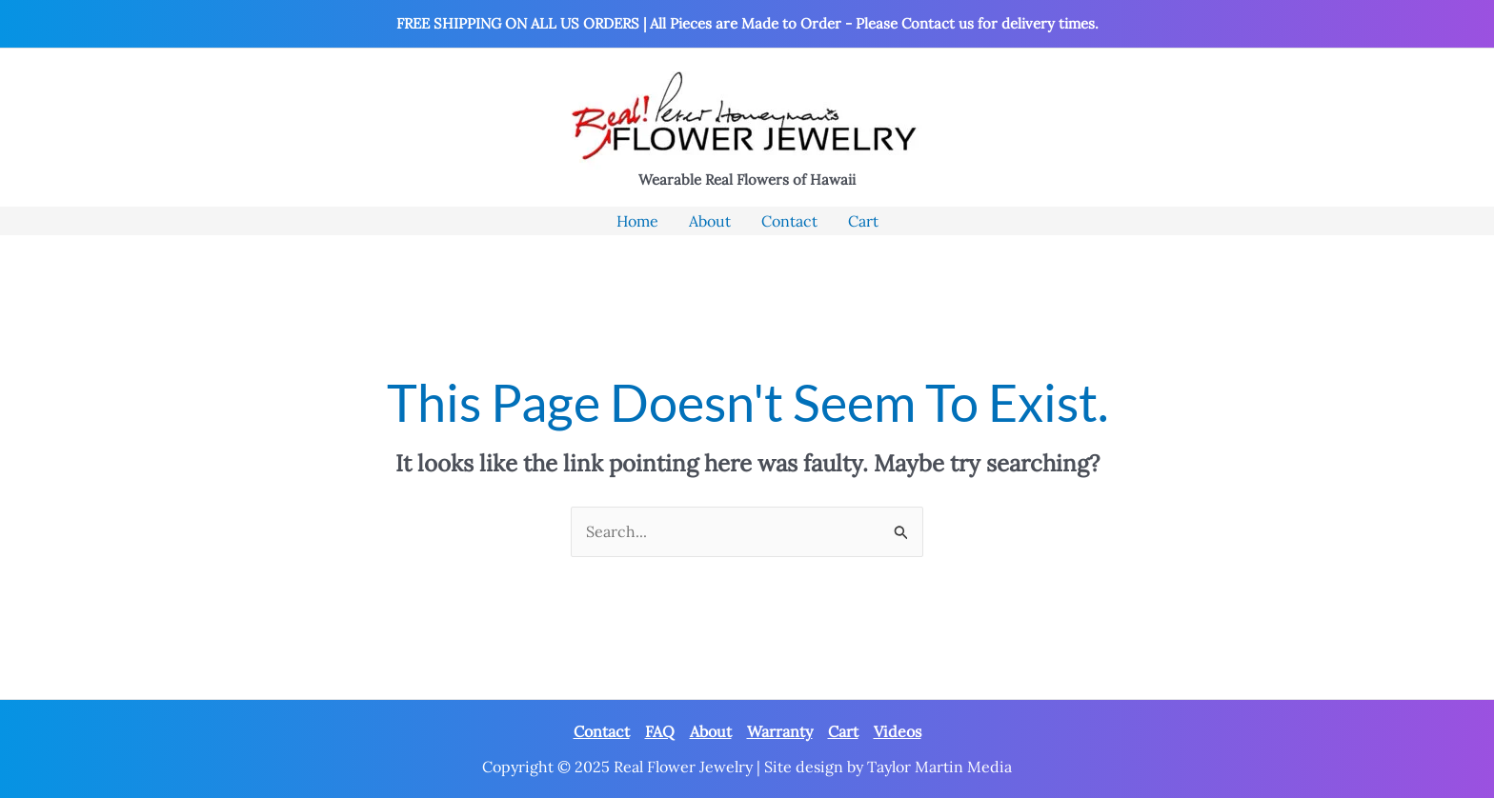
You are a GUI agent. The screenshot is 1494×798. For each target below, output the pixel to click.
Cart (843, 731)
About (711, 731)
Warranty (780, 731)
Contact (602, 731)
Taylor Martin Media (939, 766)
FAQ (660, 731)
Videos (897, 731)
